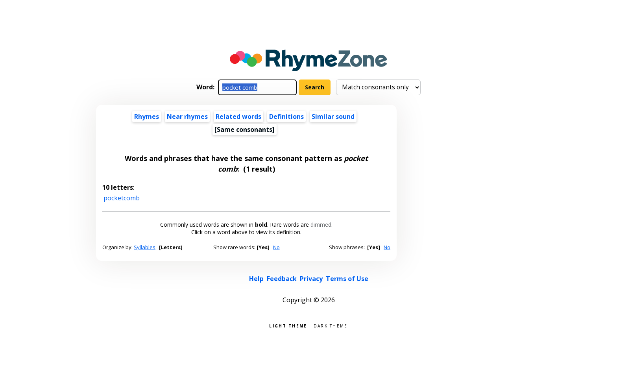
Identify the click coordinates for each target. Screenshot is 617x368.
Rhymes (146, 116)
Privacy (311, 278)
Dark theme (331, 325)
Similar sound (333, 116)
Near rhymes (187, 116)
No (276, 247)
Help (256, 278)
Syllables (144, 247)
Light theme (288, 325)
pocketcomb (121, 198)
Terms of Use (347, 278)
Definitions (286, 116)
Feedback (282, 278)
